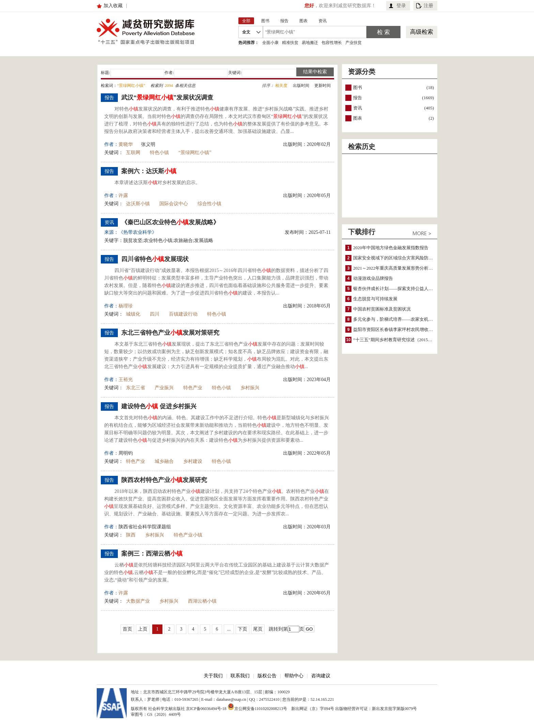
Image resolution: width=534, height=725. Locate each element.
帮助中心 (293, 675)
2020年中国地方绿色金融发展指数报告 (390, 247)
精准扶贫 (290, 42)
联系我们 (240, 675)
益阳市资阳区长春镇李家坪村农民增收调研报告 (399, 329)
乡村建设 (192, 461)
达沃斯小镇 (138, 203)
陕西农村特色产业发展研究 (164, 480)
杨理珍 (126, 305)
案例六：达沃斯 (148, 171)
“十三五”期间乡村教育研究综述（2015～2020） (399, 339)
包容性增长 (331, 42)
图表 (357, 118)
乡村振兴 (250, 387)
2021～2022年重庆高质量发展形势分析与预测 (397, 268)
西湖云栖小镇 (202, 601)
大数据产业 (138, 601)
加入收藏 (113, 5)
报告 (357, 97)
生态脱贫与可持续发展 (375, 298)
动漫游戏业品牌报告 (373, 278)
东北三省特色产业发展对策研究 (170, 332)
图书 (357, 87)
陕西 (131, 535)
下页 (242, 629)
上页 (142, 629)
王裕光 (126, 379)
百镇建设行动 (183, 314)
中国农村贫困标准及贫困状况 (382, 309)
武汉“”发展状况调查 (167, 97)
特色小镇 (159, 152)
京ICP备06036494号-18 (206, 708)
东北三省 (135, 387)
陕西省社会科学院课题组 (145, 526)
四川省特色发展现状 (155, 259)
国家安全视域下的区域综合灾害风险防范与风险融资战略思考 (413, 257)
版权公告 (267, 675)
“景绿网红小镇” (194, 152)
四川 (154, 314)
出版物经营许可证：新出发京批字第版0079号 (376, 708)
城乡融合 (164, 461)
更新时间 (322, 85)
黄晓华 (126, 144)
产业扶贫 (353, 42)
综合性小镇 (209, 203)
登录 (401, 5)
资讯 (357, 107)
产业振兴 (164, 387)
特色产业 (192, 387)
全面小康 (270, 42)
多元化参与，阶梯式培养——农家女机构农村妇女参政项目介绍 (415, 319)
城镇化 (133, 314)
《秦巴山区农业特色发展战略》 (170, 222)
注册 (428, 5)
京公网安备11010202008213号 (257, 706)
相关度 (281, 85)
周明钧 (126, 453)
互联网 (133, 152)
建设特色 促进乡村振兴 (159, 406)
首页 (127, 629)
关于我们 (213, 675)
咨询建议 (320, 675)
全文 (246, 32)
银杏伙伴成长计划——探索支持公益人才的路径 (399, 288)
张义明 (148, 144)
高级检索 (421, 32)
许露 (123, 195)
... (229, 629)
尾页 (258, 629)
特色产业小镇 (188, 535)
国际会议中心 (173, 203)
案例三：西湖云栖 (152, 553)
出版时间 (301, 85)
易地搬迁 (310, 42)
